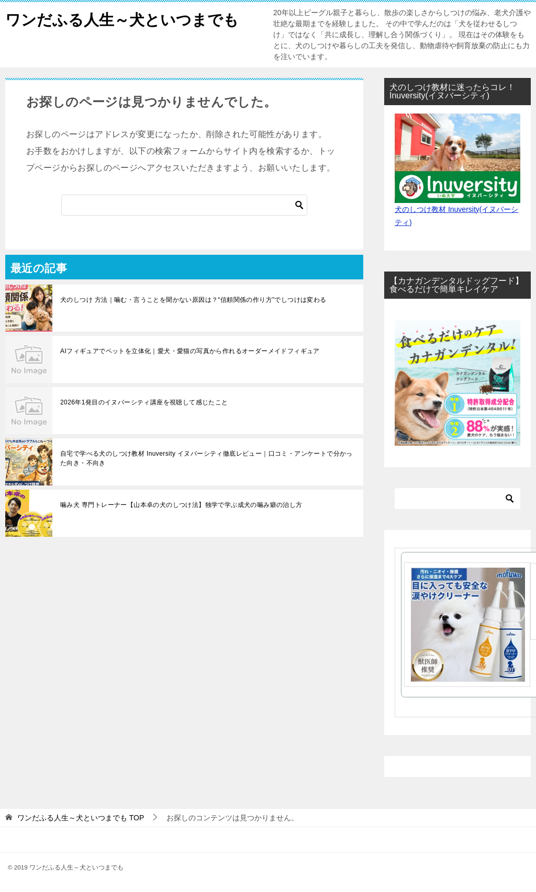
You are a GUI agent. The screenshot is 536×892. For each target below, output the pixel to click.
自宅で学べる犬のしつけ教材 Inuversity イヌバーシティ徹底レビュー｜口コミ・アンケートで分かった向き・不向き (206, 458)
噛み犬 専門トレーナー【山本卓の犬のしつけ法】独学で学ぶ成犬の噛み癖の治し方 (181, 505)
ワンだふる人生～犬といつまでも (126, 18)
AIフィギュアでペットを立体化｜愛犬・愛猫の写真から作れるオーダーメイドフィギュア (190, 351)
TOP (80, 818)
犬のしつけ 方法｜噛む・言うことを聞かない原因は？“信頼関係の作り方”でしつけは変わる (193, 299)
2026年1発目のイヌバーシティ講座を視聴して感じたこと (144, 402)
